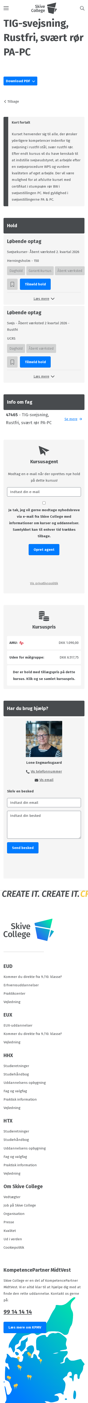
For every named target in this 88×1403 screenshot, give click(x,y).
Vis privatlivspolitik (44, 583)
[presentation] (44, 568)
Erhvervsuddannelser (21, 985)
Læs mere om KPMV (24, 1327)
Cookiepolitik (14, 1247)
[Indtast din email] (44, 802)
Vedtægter (12, 1197)
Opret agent (44, 550)
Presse (9, 1222)
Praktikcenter (14, 993)
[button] (17, 8)
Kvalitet (10, 1231)
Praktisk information (20, 1099)
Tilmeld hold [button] (35, 284)
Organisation (14, 1214)
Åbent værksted (69, 271)
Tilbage (13, 101)
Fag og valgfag (15, 1091)
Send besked (23, 848)
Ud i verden (13, 1239)
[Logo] (44, 8)
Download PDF (18, 81)
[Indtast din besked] (44, 825)
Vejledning (12, 1002)
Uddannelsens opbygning (25, 1083)
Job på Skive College (20, 1205)
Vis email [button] (46, 780)
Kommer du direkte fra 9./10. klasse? (33, 977)
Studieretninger (16, 1066)
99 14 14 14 (18, 1311)
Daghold (16, 271)
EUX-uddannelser (18, 1025)
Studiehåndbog (16, 1074)
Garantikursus (40, 271)
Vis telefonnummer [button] (46, 771)
